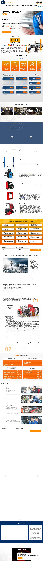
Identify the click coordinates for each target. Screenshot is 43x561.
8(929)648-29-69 (39, 2)
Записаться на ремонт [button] (39, 3)
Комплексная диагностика (8, 80)
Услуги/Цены (22, 5)
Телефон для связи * (19, 247)
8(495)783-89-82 (39, 1)
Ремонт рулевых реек (21, 80)
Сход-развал (19, 83)
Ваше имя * (4, 247)
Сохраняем (7, 26)
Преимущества (8, 5)
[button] (42, 6)
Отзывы (31, 5)
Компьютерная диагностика (8, 82)
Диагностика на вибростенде (8, 81)
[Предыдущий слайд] (20, 58)
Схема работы (27, 5)
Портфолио (17, 5)
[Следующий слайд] (22, 58)
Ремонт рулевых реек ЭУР (21, 81)
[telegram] (38, 6)
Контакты (35, 5)
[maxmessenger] (40, 6)
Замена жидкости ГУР (21, 82)
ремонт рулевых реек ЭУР (8, 291)
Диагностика (6, 78)
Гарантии (13, 5)
